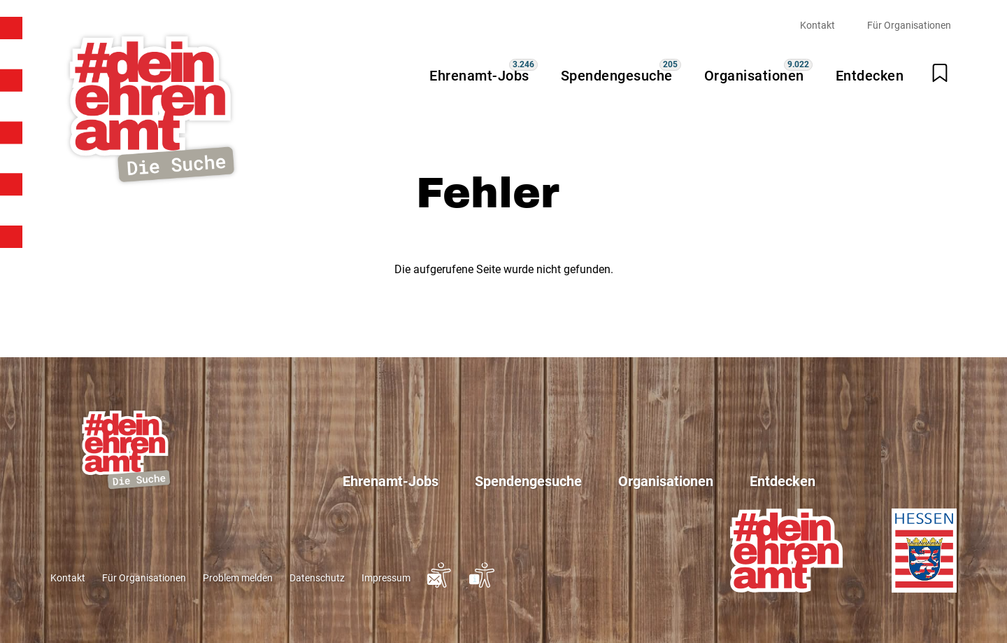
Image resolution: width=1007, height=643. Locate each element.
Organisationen (754, 75)
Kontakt (817, 25)
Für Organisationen (909, 25)
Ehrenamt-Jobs (479, 75)
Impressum (386, 577)
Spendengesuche (617, 75)
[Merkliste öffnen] (940, 73)
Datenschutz (317, 577)
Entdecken (870, 75)
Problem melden (238, 577)
